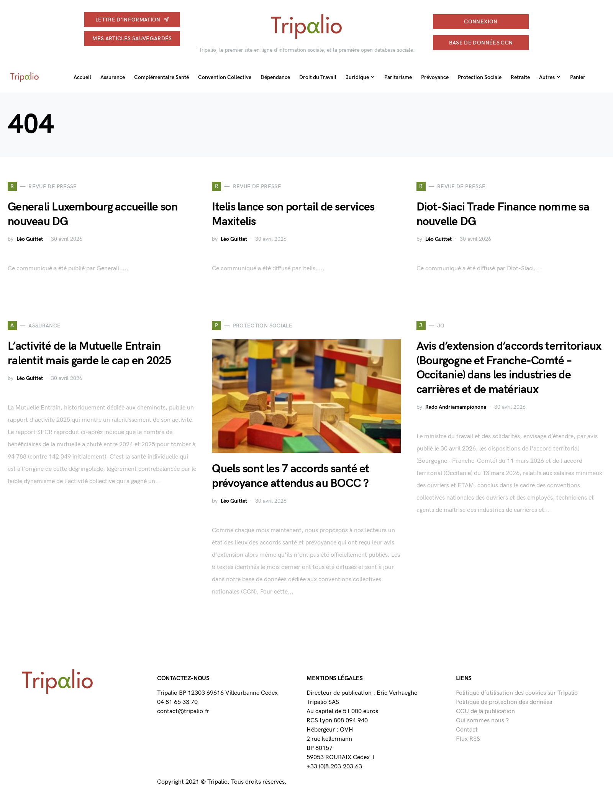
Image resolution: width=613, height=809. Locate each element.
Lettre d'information (132, 19)
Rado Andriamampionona (455, 407)
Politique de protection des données (504, 702)
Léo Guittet (29, 239)
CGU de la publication (485, 711)
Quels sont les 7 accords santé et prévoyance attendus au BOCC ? (290, 476)
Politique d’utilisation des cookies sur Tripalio (517, 693)
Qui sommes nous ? (482, 720)
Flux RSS (468, 739)
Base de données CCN (481, 42)
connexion (480, 21)
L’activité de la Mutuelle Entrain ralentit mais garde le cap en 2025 (89, 353)
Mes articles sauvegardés (132, 38)
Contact (467, 729)
